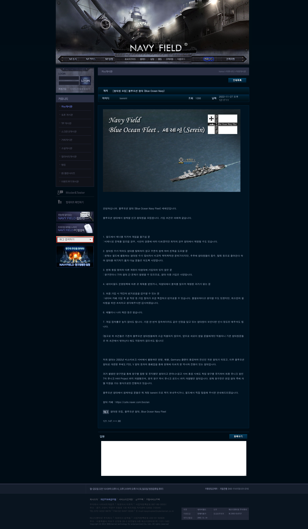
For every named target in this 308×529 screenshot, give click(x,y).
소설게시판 (66, 148)
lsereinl (123, 98)
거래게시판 (66, 139)
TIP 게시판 (66, 123)
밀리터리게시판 (68, 156)
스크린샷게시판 (68, 131)
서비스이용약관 (126, 499)
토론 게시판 (67, 114)
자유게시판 (66, 106)
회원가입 (62, 88)
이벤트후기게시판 (70, 181)
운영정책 (139, 499)
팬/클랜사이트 (68, 173)
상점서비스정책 (153, 499)
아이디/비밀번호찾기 (80, 88)
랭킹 (63, 164)
